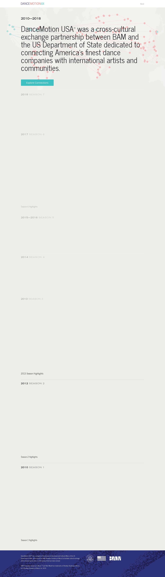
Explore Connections (37, 83)
